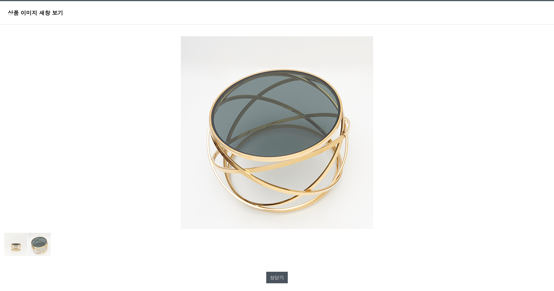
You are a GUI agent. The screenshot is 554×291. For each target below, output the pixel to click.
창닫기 (277, 277)
